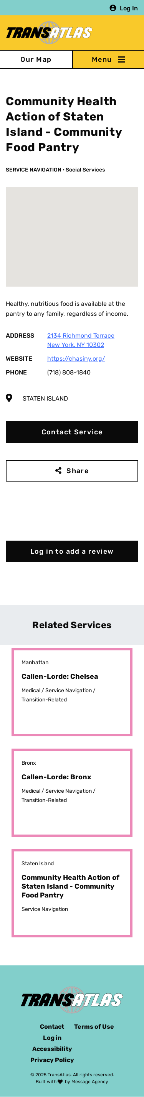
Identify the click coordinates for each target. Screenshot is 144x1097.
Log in (52, 1037)
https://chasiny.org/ (76, 358)
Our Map (36, 59)
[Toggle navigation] (108, 59)
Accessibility (52, 1048)
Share (77, 471)
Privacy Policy (52, 1060)
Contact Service (72, 432)
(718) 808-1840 (69, 372)
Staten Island (45, 398)
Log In (129, 8)
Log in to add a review (72, 551)
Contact (52, 1026)
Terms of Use (94, 1026)
